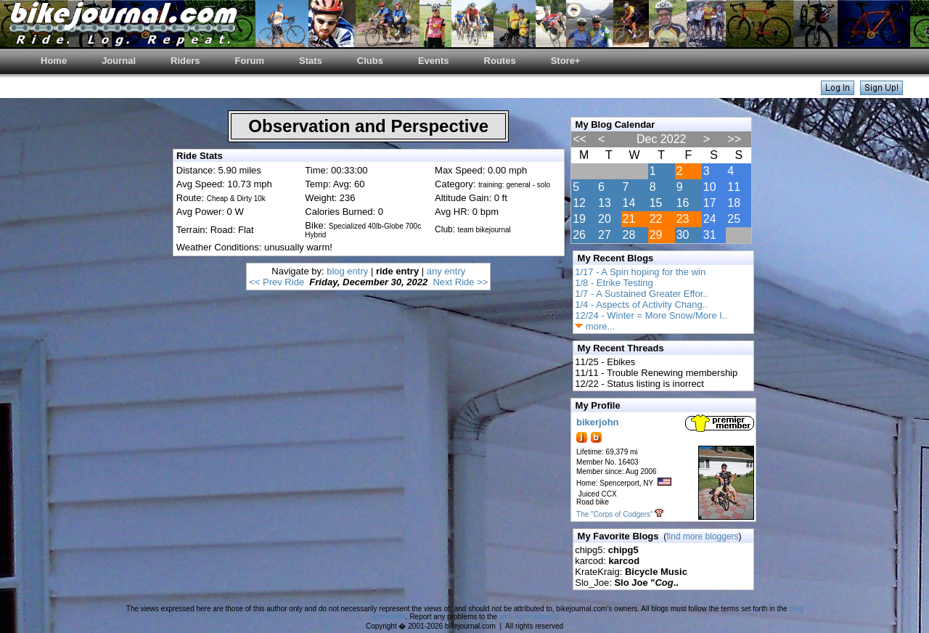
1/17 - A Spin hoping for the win (640, 271)
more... (595, 326)
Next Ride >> (460, 282)
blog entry (347, 271)
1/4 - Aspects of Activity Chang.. (641, 304)
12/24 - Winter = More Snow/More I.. (651, 315)
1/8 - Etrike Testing (613, 282)
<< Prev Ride (276, 282)
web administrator (527, 617)
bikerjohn (597, 422)
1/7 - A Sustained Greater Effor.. (641, 293)
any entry (446, 271)
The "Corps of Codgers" (614, 514)
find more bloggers (702, 536)
